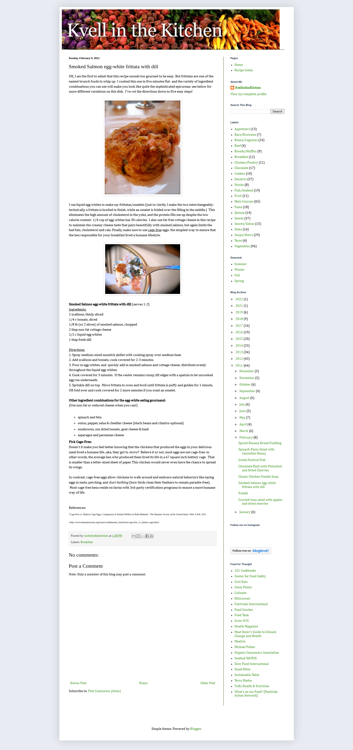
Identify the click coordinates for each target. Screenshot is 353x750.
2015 (239, 339)
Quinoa (239, 212)
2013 (239, 352)
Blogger (195, 729)
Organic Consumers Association (256, 652)
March (244, 431)
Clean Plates (243, 587)
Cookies (239, 173)
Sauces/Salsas (244, 223)
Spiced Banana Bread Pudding (259, 443)
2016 (239, 332)
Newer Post (78, 683)
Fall (237, 275)
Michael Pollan (244, 647)
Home (143, 683)
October (245, 384)
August (244, 398)
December (247, 371)
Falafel (243, 493)
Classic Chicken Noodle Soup (258, 476)
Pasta (238, 207)
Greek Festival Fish (252, 460)
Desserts (240, 179)
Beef (237, 145)
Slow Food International (251, 664)
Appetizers (242, 129)
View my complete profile (248, 94)
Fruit (238, 196)
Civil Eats (241, 582)
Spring (239, 281)
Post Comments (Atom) (104, 691)
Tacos (238, 240)
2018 (239, 319)
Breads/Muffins (245, 151)
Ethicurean (242, 598)
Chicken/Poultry (246, 162)
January (245, 512)
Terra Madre (243, 680)
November (247, 378)
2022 (239, 299)
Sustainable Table (246, 675)
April (243, 424)
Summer (240, 264)
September (247, 391)
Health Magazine (246, 626)
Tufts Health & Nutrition (251, 686)
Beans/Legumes (246, 140)
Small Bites (242, 669)
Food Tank (241, 615)
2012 (239, 358)
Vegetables (242, 246)
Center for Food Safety (250, 576)
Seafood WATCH (245, 658)
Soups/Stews (243, 235)
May (242, 417)
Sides (238, 229)
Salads (239, 218)
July (242, 404)
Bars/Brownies (245, 134)
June (242, 411)
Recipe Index (243, 70)
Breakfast (87, 542)
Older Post (208, 683)
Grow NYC (241, 620)
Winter (239, 269)
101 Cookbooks (245, 570)
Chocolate (241, 168)
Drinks (239, 185)
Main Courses (243, 201)
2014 (239, 345)
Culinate (240, 593)
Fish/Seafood (243, 190)
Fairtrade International (251, 604)
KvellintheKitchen (248, 88)
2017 (239, 325)
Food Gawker (243, 609)
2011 (239, 365)
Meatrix (239, 641)
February (246, 437)
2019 (239, 312)
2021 (239, 306)
